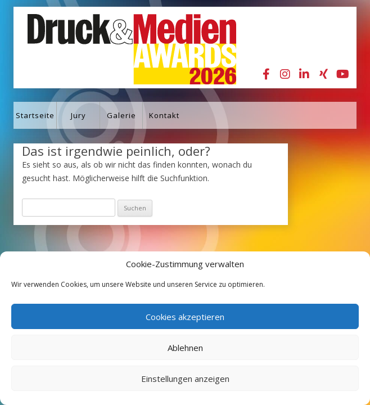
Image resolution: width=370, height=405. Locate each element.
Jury (78, 115)
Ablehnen (185, 347)
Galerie (121, 115)
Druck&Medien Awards (121, 47)
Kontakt (164, 115)
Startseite (35, 115)
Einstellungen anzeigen (185, 378)
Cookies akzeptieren (185, 316)
